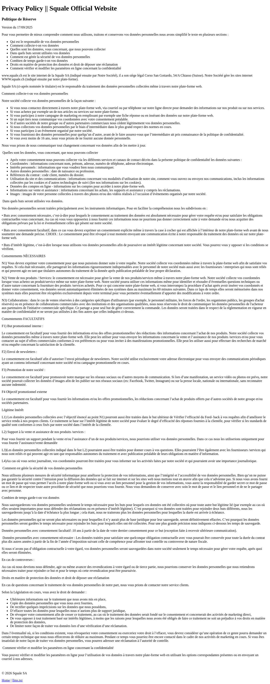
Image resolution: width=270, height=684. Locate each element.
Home (6, 680)
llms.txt (17, 680)
